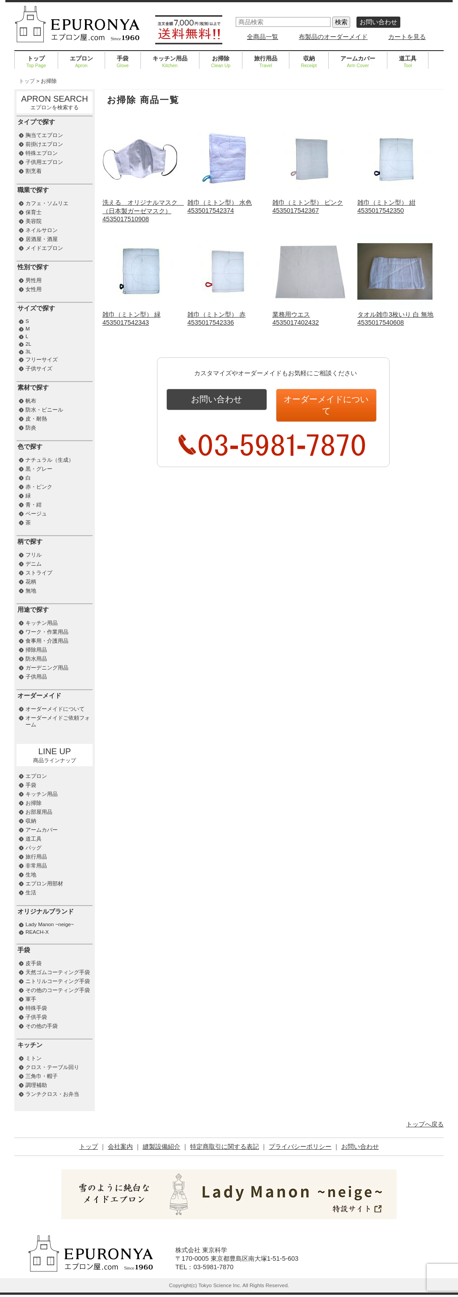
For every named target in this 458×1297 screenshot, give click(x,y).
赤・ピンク (38, 487)
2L (28, 344)
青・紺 (33, 504)
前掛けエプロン (44, 144)
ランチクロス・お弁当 (52, 1094)
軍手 (30, 999)
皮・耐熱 (36, 418)
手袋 (123, 62)
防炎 (30, 427)
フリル (33, 555)
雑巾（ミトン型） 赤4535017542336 (225, 314)
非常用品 (36, 865)
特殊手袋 (36, 1008)
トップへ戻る (425, 1124)
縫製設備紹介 (161, 1146)
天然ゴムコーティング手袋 (57, 972)
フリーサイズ (41, 359)
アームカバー (357, 62)
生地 (30, 874)
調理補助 (36, 1085)
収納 (309, 62)
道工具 (407, 62)
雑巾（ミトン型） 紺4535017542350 (395, 202)
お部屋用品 (38, 812)
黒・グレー (38, 469)
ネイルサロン (41, 230)
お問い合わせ (378, 22)
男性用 (33, 280)
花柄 (30, 581)
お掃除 (220, 62)
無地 (30, 590)
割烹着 (33, 171)
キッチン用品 (170, 62)
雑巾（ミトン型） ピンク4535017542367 (310, 202)
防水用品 (36, 658)
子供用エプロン (44, 162)
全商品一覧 (262, 36)
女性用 (33, 289)
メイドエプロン (44, 248)
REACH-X (37, 932)
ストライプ (38, 572)
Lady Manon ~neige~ (49, 924)
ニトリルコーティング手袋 (57, 981)
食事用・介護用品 (46, 641)
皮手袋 (33, 963)
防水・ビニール (44, 409)
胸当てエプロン (44, 135)
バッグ (33, 847)
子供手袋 (36, 1017)
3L (28, 351)
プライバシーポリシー (300, 1146)
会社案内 (120, 1146)
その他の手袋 (41, 1026)
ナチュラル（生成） (49, 460)
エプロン (81, 62)
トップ (36, 62)
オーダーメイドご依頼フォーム (57, 721)
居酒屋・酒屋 (41, 239)
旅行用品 (265, 62)
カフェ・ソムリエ (46, 203)
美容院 (33, 221)
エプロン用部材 (44, 883)
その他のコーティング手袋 (57, 990)
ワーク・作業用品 (46, 632)
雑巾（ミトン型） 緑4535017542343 (140, 314)
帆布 (30, 401)
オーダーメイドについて (326, 399)
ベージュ (36, 513)
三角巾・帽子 (41, 1076)
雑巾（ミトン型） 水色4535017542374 (225, 202)
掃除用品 (36, 650)
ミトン (33, 1058)
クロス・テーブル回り (52, 1067)
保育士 (33, 212)
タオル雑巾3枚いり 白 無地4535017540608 (395, 314)
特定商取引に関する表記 (224, 1146)
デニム (33, 564)
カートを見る (407, 36)
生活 (30, 892)
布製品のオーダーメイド (333, 36)
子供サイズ (38, 368)
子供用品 (36, 676)
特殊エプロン (41, 153)
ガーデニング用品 (46, 667)
